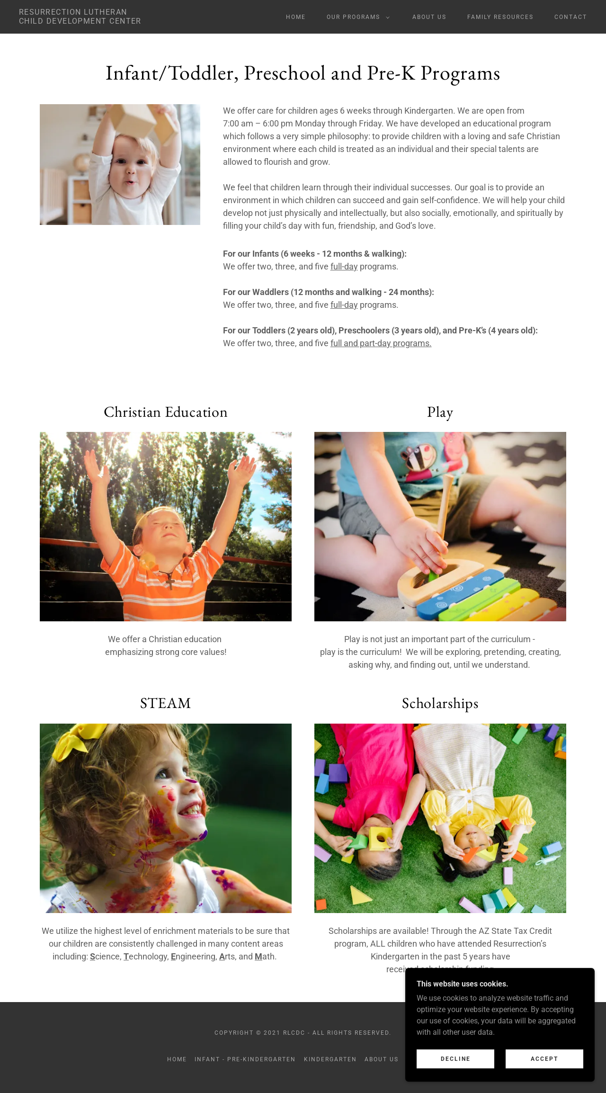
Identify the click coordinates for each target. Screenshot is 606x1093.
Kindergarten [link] (330, 1059)
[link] (80, 21)
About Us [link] (429, 17)
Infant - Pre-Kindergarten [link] (245, 1059)
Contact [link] (570, 17)
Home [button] (177, 1059)
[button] (356, 17)
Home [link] (296, 17)
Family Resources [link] (500, 17)
